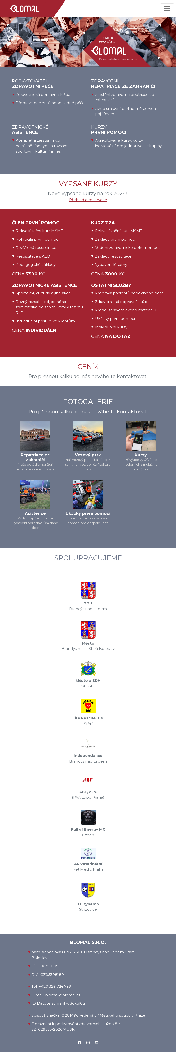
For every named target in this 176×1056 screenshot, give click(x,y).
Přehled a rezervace (88, 199)
